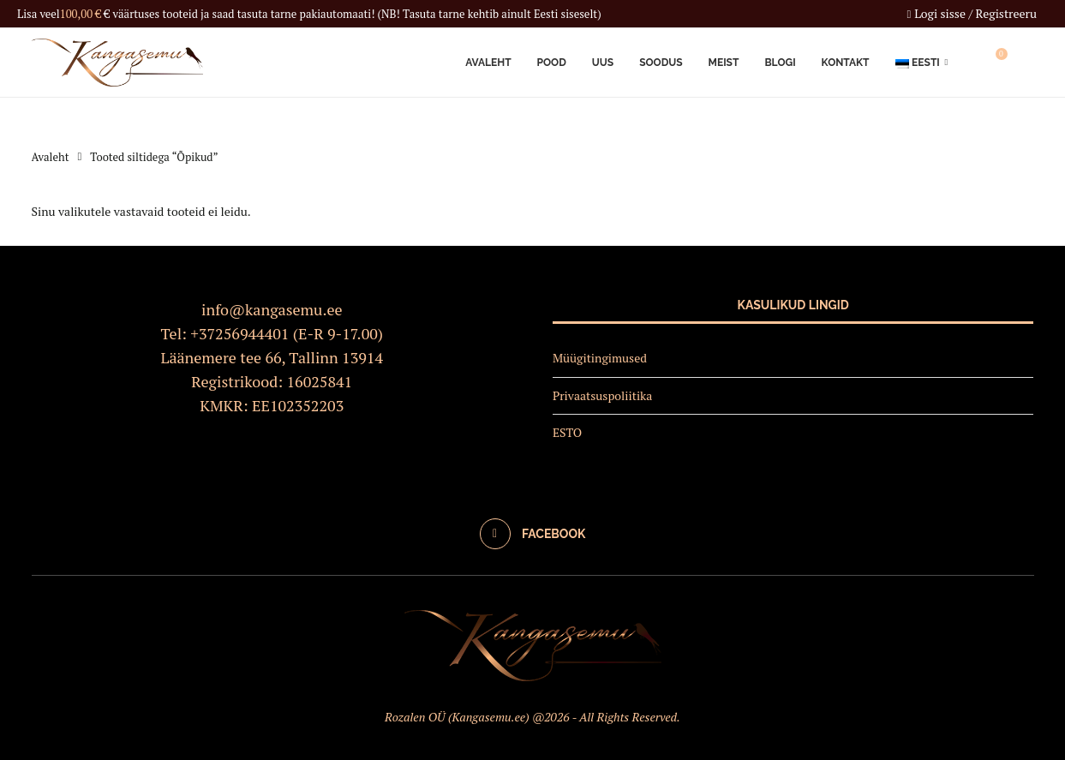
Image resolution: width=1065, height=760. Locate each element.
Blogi (779, 63)
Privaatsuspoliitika (603, 395)
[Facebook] (533, 533)
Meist (724, 63)
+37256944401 (239, 333)
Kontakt (846, 63)
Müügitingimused (600, 358)
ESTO (567, 433)
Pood (551, 63)
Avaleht (488, 63)
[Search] (1025, 62)
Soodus (660, 63)
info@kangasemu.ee (272, 309)
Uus (602, 63)
